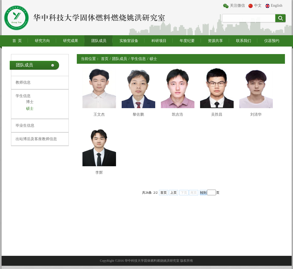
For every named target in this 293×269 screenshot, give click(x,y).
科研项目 (159, 41)
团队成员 (98, 41)
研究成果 (70, 41)
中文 (255, 5)
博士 (30, 102)
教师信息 (23, 82)
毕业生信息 (25, 125)
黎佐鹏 (138, 114)
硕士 (30, 109)
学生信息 (23, 96)
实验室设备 (129, 41)
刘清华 (256, 114)
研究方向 (42, 41)
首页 (104, 59)
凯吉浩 (177, 114)
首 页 (17, 41)
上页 (173, 192)
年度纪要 (187, 41)
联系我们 (243, 41)
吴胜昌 (216, 114)
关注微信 (234, 5)
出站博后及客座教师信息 (36, 139)
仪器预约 (271, 41)
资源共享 (215, 41)
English (274, 5)
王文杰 (99, 114)
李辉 (99, 173)
